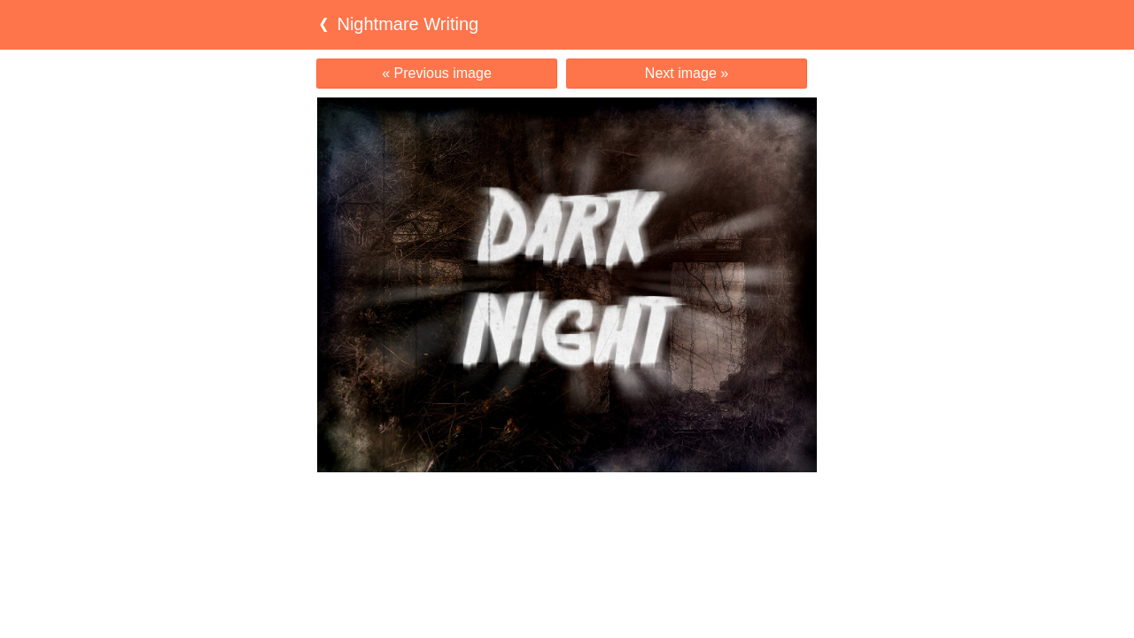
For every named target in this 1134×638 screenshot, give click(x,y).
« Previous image (437, 73)
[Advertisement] (567, 507)
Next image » (686, 73)
